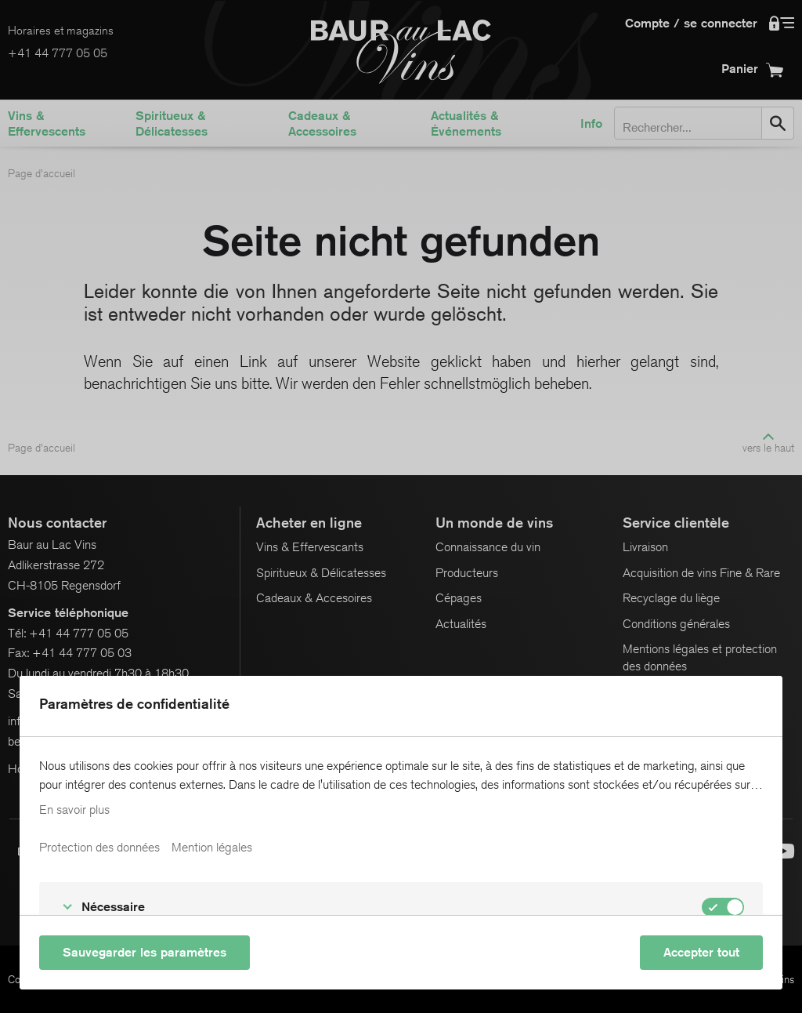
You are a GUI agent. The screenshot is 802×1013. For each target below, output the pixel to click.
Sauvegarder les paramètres (144, 952)
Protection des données (99, 847)
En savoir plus (74, 810)
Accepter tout (701, 952)
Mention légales (212, 847)
